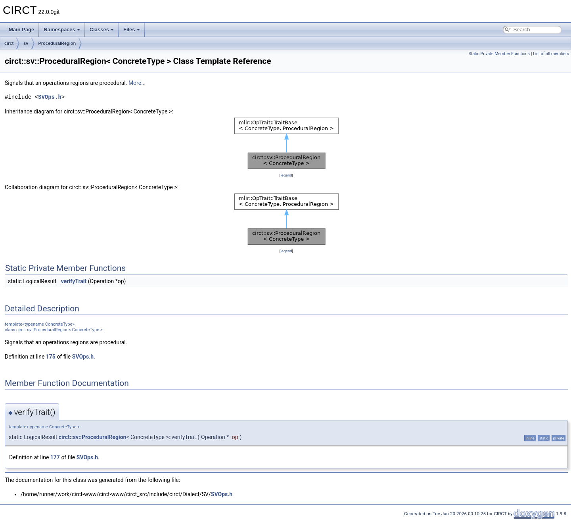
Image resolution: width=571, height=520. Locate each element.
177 (55, 457)
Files (131, 30)
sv (25, 43)
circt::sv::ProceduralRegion (92, 437)
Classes (102, 30)
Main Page (21, 30)
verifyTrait (74, 281)
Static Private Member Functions (499, 53)
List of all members (551, 53)
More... (137, 83)
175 (51, 356)
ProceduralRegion (57, 43)
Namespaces (62, 30)
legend (286, 175)
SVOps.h (49, 97)
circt (8, 43)
